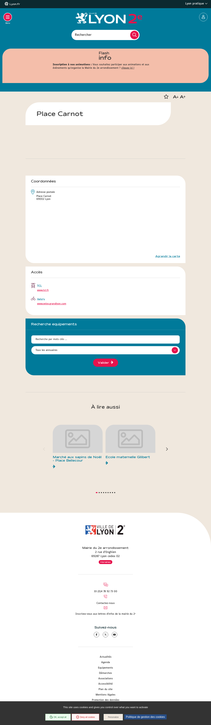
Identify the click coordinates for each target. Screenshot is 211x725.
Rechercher (83, 34)
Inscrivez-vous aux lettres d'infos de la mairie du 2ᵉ (105, 614)
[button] (166, 96)
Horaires (105, 562)
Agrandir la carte (167, 256)
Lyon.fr (15, 4)
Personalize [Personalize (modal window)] (113, 717)
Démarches (105, 673)
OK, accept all (58, 717)
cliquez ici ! (127, 68)
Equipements (105, 668)
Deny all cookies (85, 717)
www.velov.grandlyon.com (51, 304)
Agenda (105, 662)
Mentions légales (105, 695)
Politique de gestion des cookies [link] (145, 716)
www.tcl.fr (43, 290)
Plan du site (105, 689)
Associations (105, 678)
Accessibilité (105, 684)
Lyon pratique (196, 3)
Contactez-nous (105, 603)
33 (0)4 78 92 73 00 (105, 591)
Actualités (105, 657)
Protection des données (105, 700)
